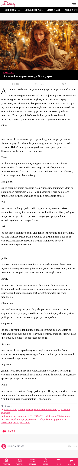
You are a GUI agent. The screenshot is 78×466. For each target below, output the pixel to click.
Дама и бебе (53, 10)
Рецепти (6, 461)
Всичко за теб (12, 10)
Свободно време (34, 10)
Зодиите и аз (8, 73)
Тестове (32, 461)
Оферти (71, 461)
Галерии (19, 461)
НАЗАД (8, 431)
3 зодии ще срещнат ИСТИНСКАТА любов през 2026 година (37, 416)
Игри (58, 461)
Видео (45, 461)
